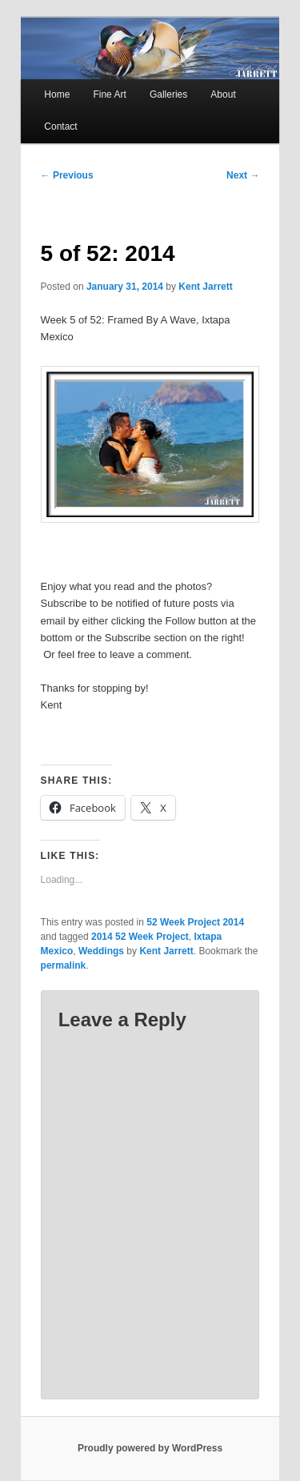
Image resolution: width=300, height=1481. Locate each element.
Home (57, 94)
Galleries (168, 94)
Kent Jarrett (205, 286)
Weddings (101, 951)
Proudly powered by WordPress (150, 1448)
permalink (63, 965)
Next (242, 175)
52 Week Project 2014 (195, 922)
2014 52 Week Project (140, 936)
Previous (67, 175)
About (222, 94)
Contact (60, 126)
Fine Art (109, 94)
